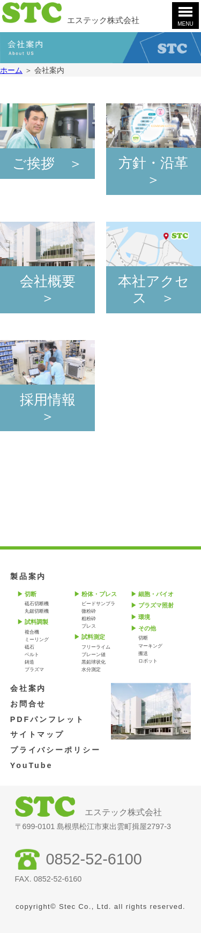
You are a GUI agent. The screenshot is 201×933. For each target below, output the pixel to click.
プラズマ (34, 669)
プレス (88, 626)
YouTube (31, 765)
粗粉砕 (88, 618)
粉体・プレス (99, 594)
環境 (144, 617)
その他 (147, 628)
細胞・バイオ (156, 594)
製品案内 (28, 576)
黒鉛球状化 (93, 662)
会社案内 (28, 688)
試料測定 (93, 637)
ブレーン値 (93, 654)
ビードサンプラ (98, 603)
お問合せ (28, 703)
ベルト (32, 654)
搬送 (143, 653)
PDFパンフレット (47, 719)
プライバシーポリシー (55, 750)
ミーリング (37, 639)
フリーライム (95, 647)
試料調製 (36, 622)
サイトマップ (37, 734)
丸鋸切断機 (37, 611)
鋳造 (29, 662)
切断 (30, 594)
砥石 (29, 647)
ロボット (148, 661)
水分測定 (91, 669)
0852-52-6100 (94, 859)
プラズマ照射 (156, 605)
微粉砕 (88, 611)
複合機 (32, 632)
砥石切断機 (37, 603)
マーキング (150, 646)
